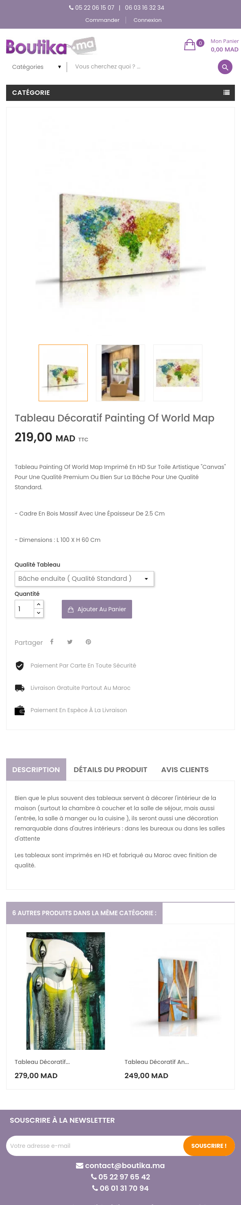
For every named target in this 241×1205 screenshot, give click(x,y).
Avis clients (184, 769)
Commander (102, 20)
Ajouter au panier (101, 609)
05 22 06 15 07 (94, 8)
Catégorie (31, 92)
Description (36, 769)
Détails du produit (110, 769)
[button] (211, 44)
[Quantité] (24, 609)
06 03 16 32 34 (144, 8)
